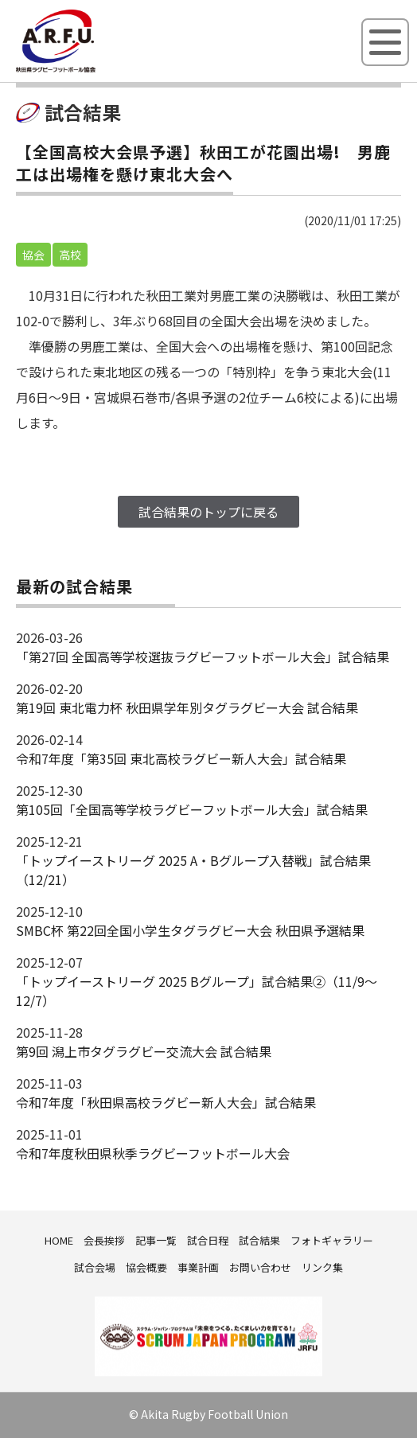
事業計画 (198, 1267)
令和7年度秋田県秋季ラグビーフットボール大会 (153, 1153)
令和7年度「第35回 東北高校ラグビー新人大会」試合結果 (181, 758)
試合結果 (259, 1240)
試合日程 (207, 1240)
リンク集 (322, 1267)
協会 (33, 255)
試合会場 (94, 1267)
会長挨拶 (104, 1240)
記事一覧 (156, 1240)
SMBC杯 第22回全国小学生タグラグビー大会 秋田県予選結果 (190, 930)
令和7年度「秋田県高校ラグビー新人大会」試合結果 (166, 1102)
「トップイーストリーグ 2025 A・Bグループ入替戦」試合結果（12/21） (193, 870)
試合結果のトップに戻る (208, 511)
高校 (70, 255)
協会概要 (146, 1267)
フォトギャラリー (331, 1240)
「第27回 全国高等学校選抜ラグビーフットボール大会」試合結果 (202, 656)
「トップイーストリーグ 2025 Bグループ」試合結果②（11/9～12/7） (196, 991)
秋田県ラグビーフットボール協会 (91, 69)
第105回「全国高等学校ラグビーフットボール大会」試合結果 (192, 809)
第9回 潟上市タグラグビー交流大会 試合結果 (143, 1051)
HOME (59, 1240)
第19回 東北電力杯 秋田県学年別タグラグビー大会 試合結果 (187, 707)
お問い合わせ (260, 1267)
